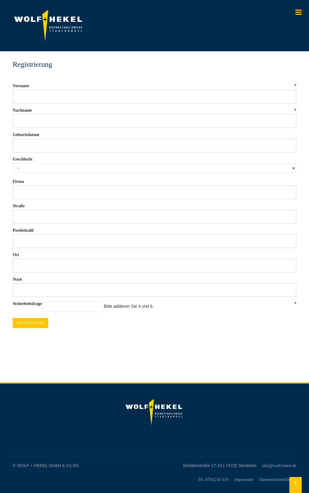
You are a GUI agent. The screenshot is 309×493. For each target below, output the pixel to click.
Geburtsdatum (26, 134)
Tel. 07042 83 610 (213, 479)
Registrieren (30, 322)
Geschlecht (22, 159)
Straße (19, 206)
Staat (17, 279)
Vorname (21, 86)
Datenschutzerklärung (277, 479)
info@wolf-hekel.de (279, 465)
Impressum (243, 479)
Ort (16, 255)
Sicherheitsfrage (27, 303)
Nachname (22, 110)
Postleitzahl (23, 230)
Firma (18, 181)
